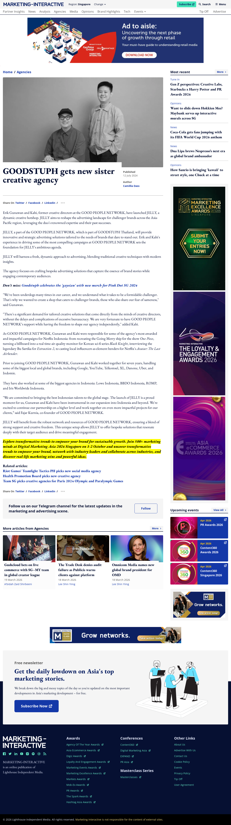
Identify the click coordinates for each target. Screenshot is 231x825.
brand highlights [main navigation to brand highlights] (108, 11)
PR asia (126, 762)
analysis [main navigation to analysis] (44, 11)
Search (205, 4)
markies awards (77, 779)
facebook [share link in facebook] (34, 202)
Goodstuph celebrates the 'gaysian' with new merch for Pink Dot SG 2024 (79, 285)
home (8, 72)
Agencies (24, 72)
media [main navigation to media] (74, 11)
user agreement (184, 785)
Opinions (175, 103)
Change (100, 4)
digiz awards (76, 756)
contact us (180, 756)
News (173, 127)
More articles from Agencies (83, 528)
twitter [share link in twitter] (19, 202)
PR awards (74, 790)
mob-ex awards (77, 785)
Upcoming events (199, 510)
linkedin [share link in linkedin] (49, 202)
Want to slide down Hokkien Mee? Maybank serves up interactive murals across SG (196, 113)
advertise (219, 11)
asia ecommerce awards (83, 750)
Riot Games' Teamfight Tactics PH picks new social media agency (52, 471)
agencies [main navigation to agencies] (60, 11)
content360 (129, 744)
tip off (203, 11)
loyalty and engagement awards (88, 761)
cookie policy (182, 761)
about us (179, 744)
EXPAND (127, 756)
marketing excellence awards (85, 773)
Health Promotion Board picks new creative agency (42, 476)
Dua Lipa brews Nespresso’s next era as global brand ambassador (197, 153)
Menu (220, 4)
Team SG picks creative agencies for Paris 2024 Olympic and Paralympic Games (63, 481)
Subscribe (187, 5)
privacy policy (182, 773)
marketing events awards (83, 767)
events (140, 11)
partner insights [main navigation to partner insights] (14, 11)
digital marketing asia (135, 750)
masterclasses (130, 777)
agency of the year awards (84, 744)
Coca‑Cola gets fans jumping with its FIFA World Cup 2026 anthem (196, 134)
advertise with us (185, 750)
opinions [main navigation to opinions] (88, 11)
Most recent (199, 71)
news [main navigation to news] (32, 11)
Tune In (175, 79)
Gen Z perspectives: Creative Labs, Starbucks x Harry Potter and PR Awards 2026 (196, 89)
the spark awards (79, 796)
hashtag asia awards (80, 802)
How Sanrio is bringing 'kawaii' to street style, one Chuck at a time (196, 172)
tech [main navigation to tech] (127, 11)
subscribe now (40, 707)
